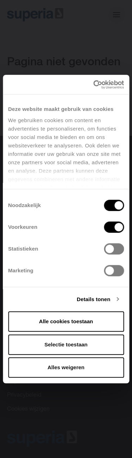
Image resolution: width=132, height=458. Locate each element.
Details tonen (93, 299)
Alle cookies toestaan (66, 321)
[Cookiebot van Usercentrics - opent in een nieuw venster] (94, 84)
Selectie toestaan (66, 344)
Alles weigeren (66, 367)
